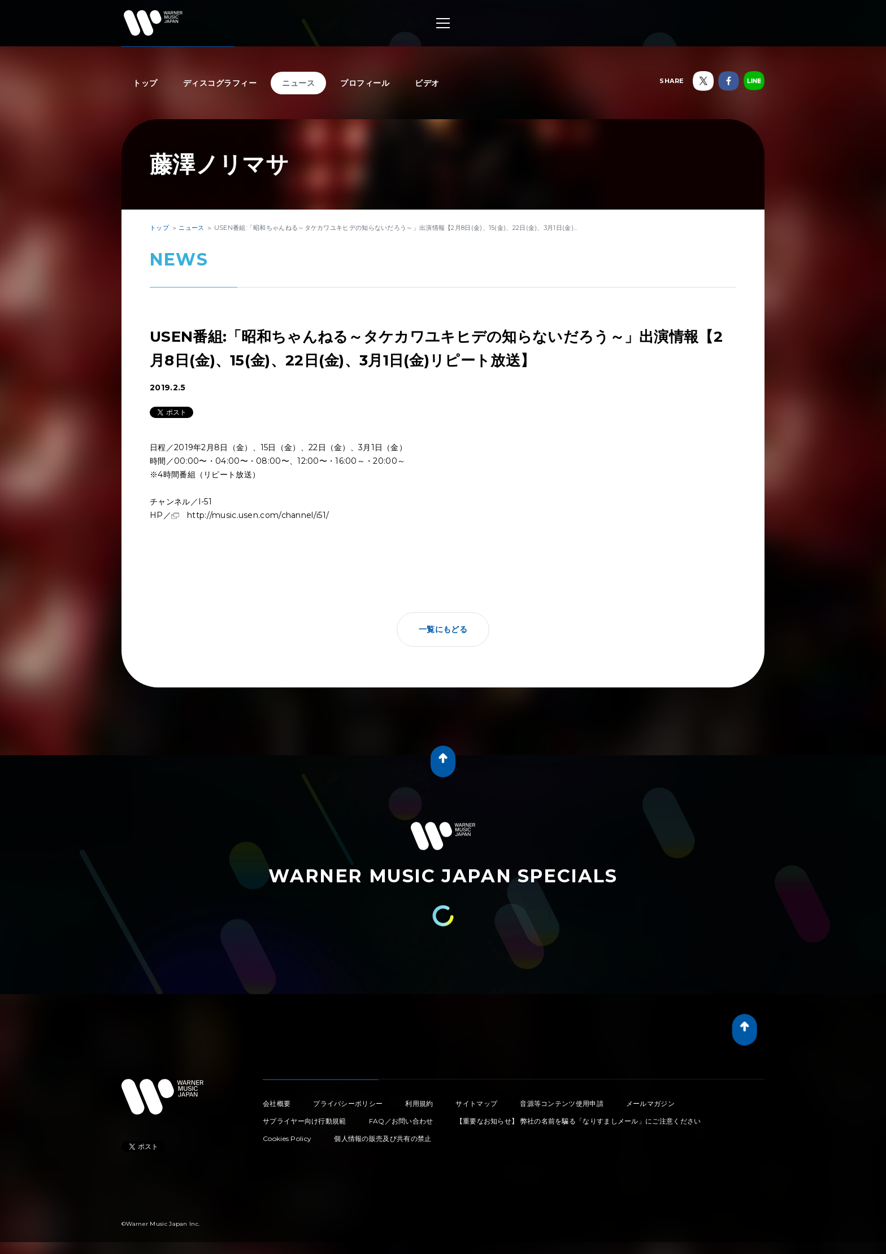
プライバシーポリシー (348, 1103)
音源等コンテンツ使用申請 (561, 1103)
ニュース (298, 83)
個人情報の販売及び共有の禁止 (382, 1138)
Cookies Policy (287, 1138)
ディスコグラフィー (220, 83)
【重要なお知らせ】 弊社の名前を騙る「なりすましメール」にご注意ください (578, 1121)
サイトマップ (476, 1103)
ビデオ (427, 83)
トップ (145, 83)
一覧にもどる (443, 629)
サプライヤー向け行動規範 (304, 1121)
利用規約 (419, 1103)
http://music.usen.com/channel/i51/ (258, 515)
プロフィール (364, 83)
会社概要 (276, 1103)
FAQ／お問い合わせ (401, 1121)
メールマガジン (650, 1103)
